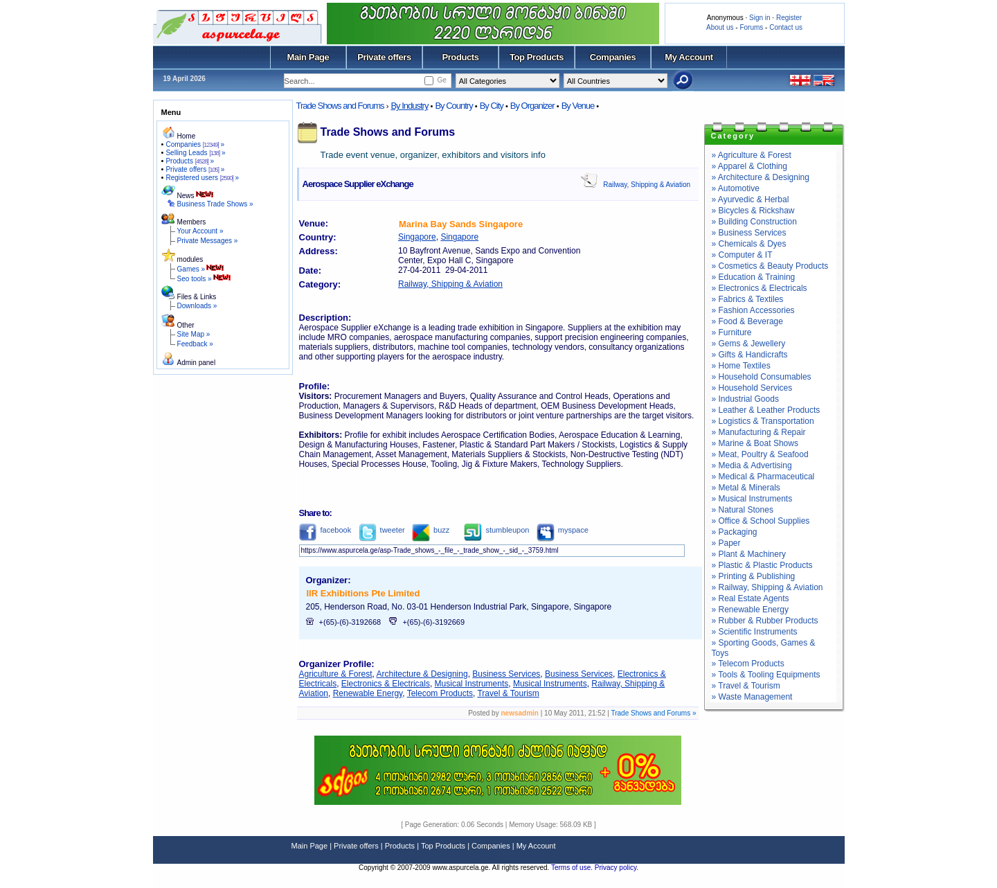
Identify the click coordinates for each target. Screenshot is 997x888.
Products (460, 57)
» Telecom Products (748, 663)
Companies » (194, 144)
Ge (441, 80)
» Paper (726, 543)
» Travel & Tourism (746, 686)
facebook (325, 530)
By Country (453, 105)
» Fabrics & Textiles (748, 299)
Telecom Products (440, 693)
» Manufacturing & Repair (759, 432)
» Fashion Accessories (753, 310)
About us (719, 27)
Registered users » (202, 177)
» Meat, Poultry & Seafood (760, 454)
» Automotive (736, 188)
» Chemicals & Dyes (749, 244)
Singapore (417, 237)
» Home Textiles (741, 366)
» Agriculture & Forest (751, 155)
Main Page (308, 57)
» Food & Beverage (747, 321)
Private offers (384, 57)
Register (789, 17)
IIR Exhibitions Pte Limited (363, 593)
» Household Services (752, 388)
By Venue (578, 105)
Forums (751, 27)
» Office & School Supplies (761, 521)
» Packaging (734, 532)
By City (491, 105)
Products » (189, 161)
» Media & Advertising (752, 465)
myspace (563, 530)
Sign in (760, 17)
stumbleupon (496, 530)
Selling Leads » (195, 153)
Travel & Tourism (508, 693)
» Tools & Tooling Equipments (766, 675)
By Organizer (532, 105)
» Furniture (732, 332)
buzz (430, 530)
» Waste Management (752, 697)
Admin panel (196, 362)
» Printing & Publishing (754, 576)
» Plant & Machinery (749, 554)
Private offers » (194, 169)
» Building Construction (754, 222)
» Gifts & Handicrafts (750, 354)
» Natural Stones (742, 510)
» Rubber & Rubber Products (765, 620)
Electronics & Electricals (385, 684)
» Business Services (749, 233)
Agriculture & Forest (335, 674)
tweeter (382, 530)
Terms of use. (573, 867)
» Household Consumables (761, 377)
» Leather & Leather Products (766, 410)
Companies (613, 57)
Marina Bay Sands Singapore (461, 224)
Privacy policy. (616, 867)
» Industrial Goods (745, 399)
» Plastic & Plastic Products (762, 565)
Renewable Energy (368, 693)
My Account (688, 57)
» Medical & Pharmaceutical (763, 476)
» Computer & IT (742, 255)
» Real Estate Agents (750, 598)
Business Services (506, 674)
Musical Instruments (472, 684)
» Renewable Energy (750, 609)
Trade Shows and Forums (340, 105)
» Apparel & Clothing (749, 166)
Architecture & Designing (422, 674)
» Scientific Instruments (755, 632)
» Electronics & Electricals (759, 288)
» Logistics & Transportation (763, 421)
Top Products (537, 57)
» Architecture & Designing (760, 177)
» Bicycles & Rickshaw (753, 210)
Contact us (785, 27)
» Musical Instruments (752, 499)
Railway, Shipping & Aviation (646, 184)
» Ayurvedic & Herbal (750, 199)
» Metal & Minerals (746, 487)
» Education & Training (754, 277)
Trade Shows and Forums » (653, 713)
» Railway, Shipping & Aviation (767, 587)
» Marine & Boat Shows (755, 443)
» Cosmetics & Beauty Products (770, 266)
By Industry (409, 105)
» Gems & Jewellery (749, 343)
